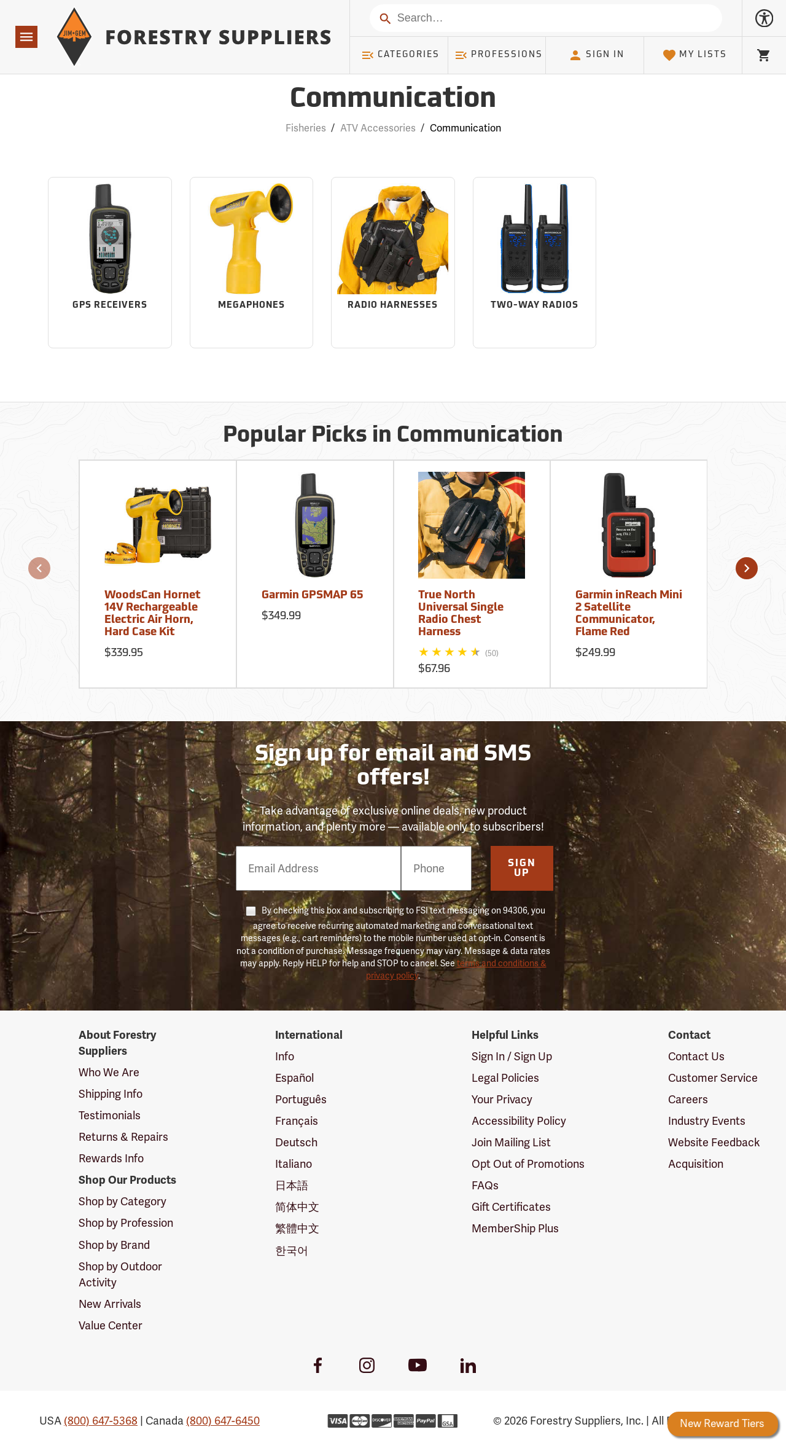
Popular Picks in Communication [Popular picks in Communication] (393, 436)
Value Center (110, 1325)
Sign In (596, 55)
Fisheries (306, 128)
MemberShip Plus (515, 1228)
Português (301, 1099)
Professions (498, 55)
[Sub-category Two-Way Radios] (535, 263)
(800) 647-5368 (101, 1421)
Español (294, 1078)
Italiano (293, 1164)
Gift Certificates (511, 1207)
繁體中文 (297, 1228)
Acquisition (695, 1164)
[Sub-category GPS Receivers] (110, 263)
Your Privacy (502, 1099)
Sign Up (522, 868)
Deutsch (296, 1142)
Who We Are (109, 1072)
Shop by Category (122, 1201)
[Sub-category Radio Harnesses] (393, 263)
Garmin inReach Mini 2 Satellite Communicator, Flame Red (628, 614)
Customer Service (713, 1078)
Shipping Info (110, 1094)
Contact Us (696, 1056)
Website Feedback (714, 1142)
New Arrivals (110, 1304)
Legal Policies (505, 1078)
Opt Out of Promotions (528, 1164)
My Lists (695, 55)
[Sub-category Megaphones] (252, 263)
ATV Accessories (378, 128)
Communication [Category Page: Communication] (393, 100)
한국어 (291, 1250)
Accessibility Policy (519, 1121)
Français (296, 1121)
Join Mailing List (511, 1142)
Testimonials (110, 1115)
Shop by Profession (126, 1223)
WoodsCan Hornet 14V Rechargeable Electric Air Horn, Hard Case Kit (152, 614)
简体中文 (297, 1207)
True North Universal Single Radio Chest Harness (461, 614)
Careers (688, 1099)
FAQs (485, 1185)
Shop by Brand (114, 1245)
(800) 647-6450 (223, 1421)
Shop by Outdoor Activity (120, 1274)
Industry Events (706, 1121)
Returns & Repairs (123, 1137)
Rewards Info (111, 1158)
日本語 (291, 1185)
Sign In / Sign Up (512, 1056)
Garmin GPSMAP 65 (312, 595)
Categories (400, 55)
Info (284, 1056)
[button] (39, 568)
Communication (465, 128)
